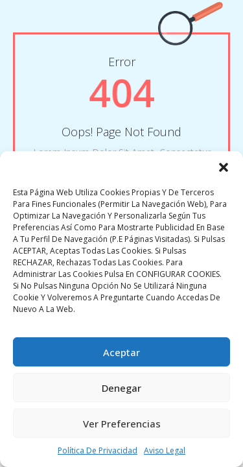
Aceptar (121, 352)
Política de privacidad (97, 450)
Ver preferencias (122, 423)
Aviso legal (164, 450)
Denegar (121, 387)
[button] (223, 167)
